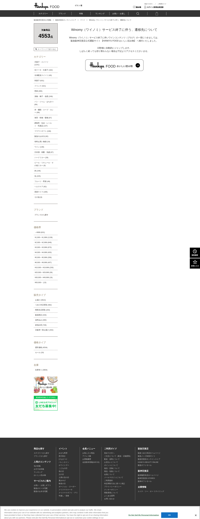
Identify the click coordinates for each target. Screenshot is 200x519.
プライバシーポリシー (112, 487)
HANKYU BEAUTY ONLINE (148, 462)
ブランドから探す (41, 456)
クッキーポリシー (111, 490)
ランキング (100, 13)
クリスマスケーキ (65, 490)
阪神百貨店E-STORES (146, 478)
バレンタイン (64, 462)
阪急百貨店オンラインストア (65, 20)
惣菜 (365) (38, 91)
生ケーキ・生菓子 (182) (43, 70)
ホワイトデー (64, 465)
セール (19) (39, 352)
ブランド (62, 13)
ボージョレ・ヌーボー (67, 487)
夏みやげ (62, 480)
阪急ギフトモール (145, 465)
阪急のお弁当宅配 (41, 491)
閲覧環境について (111, 493)
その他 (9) (38, 197)
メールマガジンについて (113, 477)
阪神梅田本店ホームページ (148, 475)
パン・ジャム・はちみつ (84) (43, 103)
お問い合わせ (109, 499)
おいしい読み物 (40, 475)
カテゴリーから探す (41, 453)
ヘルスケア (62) (40, 187)
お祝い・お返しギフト (42, 485)
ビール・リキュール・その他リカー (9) (43, 164)
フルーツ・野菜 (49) (42, 181)
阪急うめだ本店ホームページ (149, 453)
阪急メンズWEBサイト (146, 456)
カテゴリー (43, 13)
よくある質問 (109, 496)
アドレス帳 (86, 456)
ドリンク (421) (40, 86)
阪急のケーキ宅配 (41, 488)
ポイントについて (111, 465)
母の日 (61, 471)
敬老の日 (62, 484)
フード (82, 20)
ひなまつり (63, 459)
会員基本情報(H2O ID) (90, 462)
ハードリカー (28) (41, 157)
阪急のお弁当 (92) (41, 136)
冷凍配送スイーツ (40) (43, 75)
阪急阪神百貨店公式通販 (42, 20)
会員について (109, 474)
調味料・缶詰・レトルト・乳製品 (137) (43, 124)
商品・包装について (112, 471)
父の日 (61, 474)
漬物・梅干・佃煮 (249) (43, 96)
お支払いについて (111, 462)
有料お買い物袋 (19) (42, 142)
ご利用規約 (108, 480)
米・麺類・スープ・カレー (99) (43, 111)
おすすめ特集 (39, 469)
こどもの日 (63, 468)
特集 (81, 13)
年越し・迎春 (64, 496)
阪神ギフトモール (145, 481)
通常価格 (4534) (41, 347)
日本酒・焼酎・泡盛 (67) (44, 152)
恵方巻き (62, 456)
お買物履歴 (86, 459)
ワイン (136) (39, 147)
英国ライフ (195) (41, 192)
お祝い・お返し (118, 13)
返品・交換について (112, 468)
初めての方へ (148, 4)
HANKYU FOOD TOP (46, 6)
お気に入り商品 (88, 453)
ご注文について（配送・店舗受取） (118, 456)
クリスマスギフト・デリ (68, 493)
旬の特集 (37, 466)
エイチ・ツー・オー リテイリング (151, 491)
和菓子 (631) (39, 81)
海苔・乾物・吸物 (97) (43, 118)
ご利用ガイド (162, 4)
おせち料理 (63, 453)
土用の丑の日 (64, 477)
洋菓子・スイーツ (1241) (41, 63)
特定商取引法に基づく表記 (114, 484)
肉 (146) (37, 171)
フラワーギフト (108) (42, 131)
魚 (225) (37, 176)
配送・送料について (112, 459)
